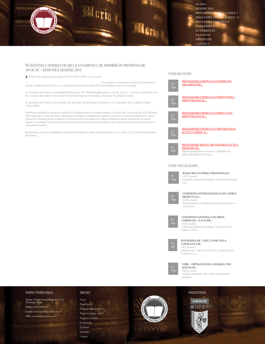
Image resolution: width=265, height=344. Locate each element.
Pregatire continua (211, 21)
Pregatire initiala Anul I (216, 12)
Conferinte (204, 26)
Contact (202, 43)
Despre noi (203, 8)
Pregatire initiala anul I (91, 308)
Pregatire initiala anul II (92, 313)
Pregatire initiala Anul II (216, 17)
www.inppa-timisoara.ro (44, 316)
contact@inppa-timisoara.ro (49, 311)
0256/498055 (42, 307)
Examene (202, 35)
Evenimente (204, 30)
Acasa (200, 4)
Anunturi (203, 39)
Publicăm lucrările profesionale (205, 173)
